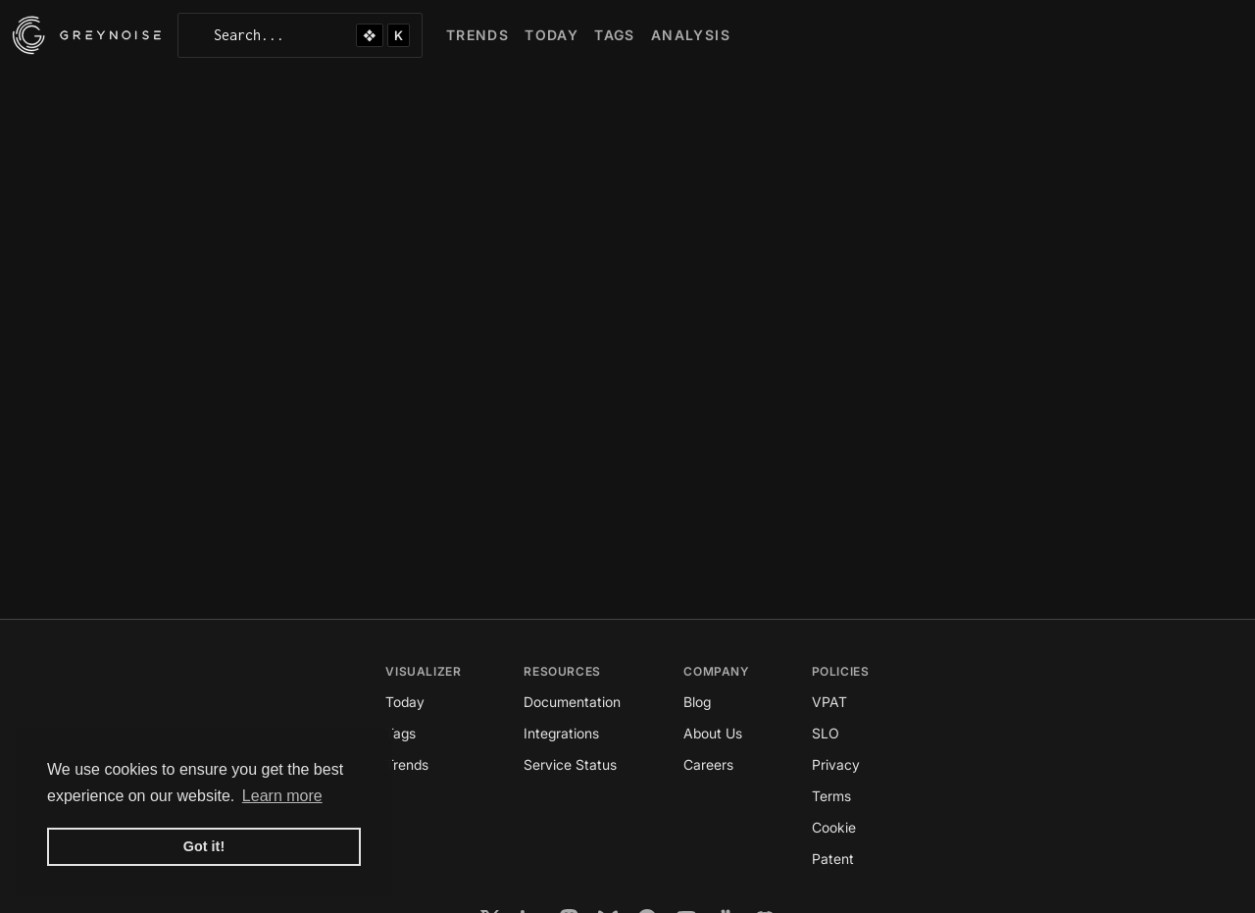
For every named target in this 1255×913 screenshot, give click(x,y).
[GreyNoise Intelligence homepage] (87, 35)
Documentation (572, 701)
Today (405, 701)
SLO (825, 733)
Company (715, 671)
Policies (841, 671)
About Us (712, 733)
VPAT (829, 701)
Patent (833, 858)
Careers (708, 764)
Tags (400, 733)
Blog (697, 701)
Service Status (570, 764)
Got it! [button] (204, 846)
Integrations (561, 733)
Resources (562, 671)
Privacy (836, 764)
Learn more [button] (282, 795)
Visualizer (423, 671)
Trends (406, 764)
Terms (831, 795)
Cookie (834, 827)
